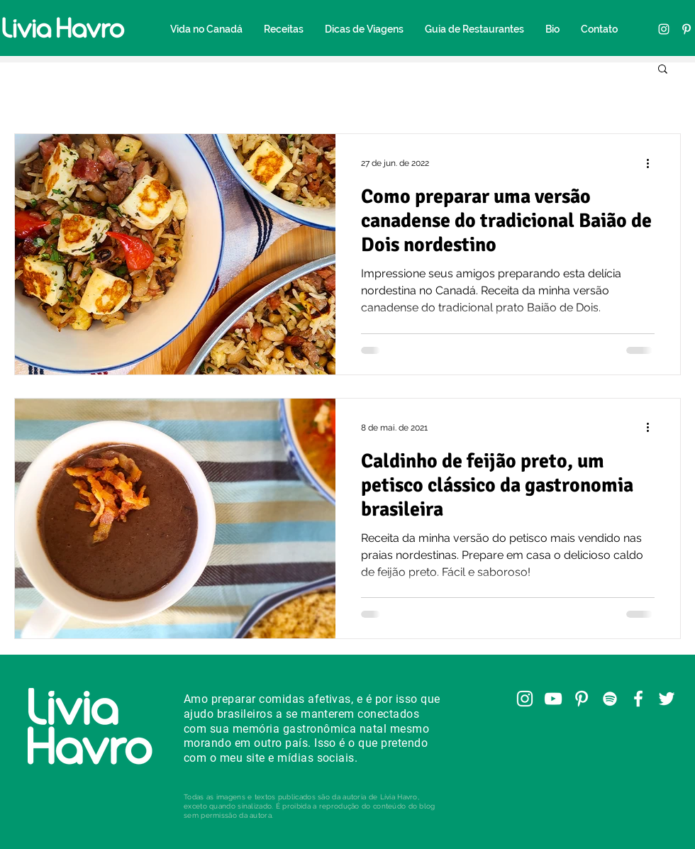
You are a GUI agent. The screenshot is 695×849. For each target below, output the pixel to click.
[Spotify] (610, 698)
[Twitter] (666, 698)
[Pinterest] (686, 29)
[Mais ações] (652, 163)
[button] (662, 69)
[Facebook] (638, 698)
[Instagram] (664, 29)
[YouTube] (553, 698)
